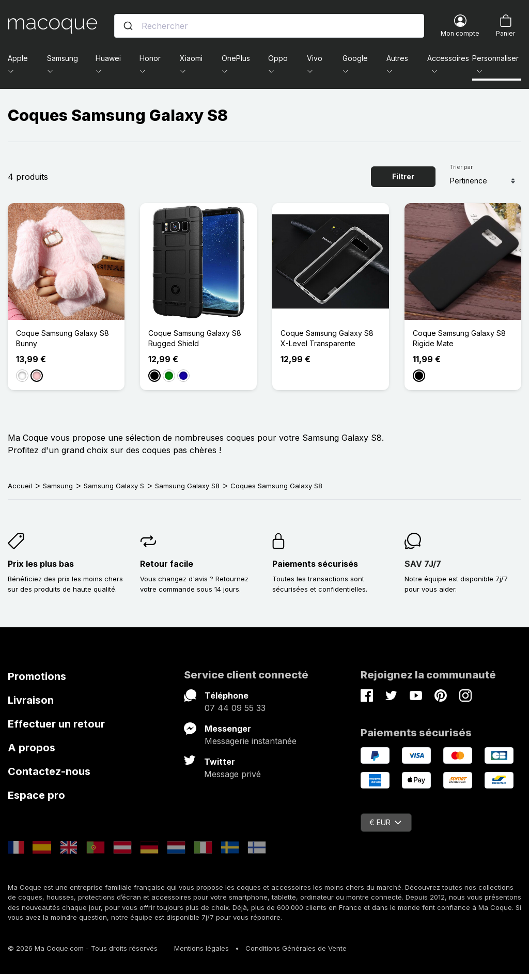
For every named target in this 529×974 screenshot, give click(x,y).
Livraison (31, 700)
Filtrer (403, 176)
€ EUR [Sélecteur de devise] (385, 822)
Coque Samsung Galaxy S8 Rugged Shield (194, 338)
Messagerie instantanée (251, 741)
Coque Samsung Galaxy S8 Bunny (62, 338)
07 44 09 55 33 (235, 708)
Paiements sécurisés (315, 564)
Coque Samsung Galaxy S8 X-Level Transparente (327, 338)
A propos (31, 747)
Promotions (37, 676)
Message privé (232, 774)
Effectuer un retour (56, 724)
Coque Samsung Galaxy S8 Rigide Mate (459, 338)
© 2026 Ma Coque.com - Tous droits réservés (83, 948)
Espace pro (36, 795)
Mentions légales (201, 948)
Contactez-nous (49, 771)
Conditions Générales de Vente (296, 948)
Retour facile (166, 564)
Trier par (461, 167)
